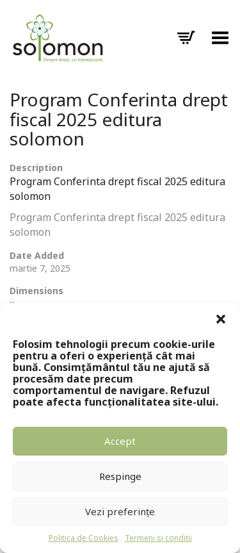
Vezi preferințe (120, 511)
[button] (220, 319)
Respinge (120, 476)
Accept (120, 440)
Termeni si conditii (158, 537)
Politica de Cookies (83, 537)
